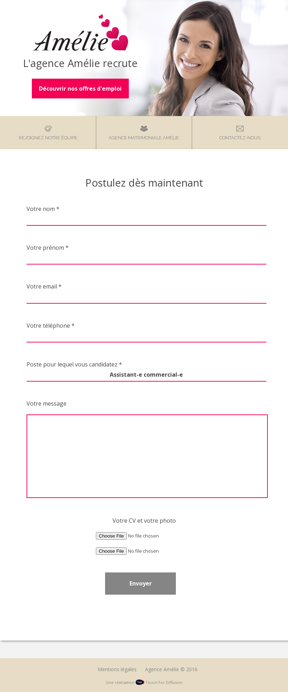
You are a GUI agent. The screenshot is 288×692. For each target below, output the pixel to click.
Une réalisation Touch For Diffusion (144, 682)
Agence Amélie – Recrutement (80, 32)
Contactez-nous (239, 137)
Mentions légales (117, 669)
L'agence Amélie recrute (80, 63)
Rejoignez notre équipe (48, 137)
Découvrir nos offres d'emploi (80, 88)
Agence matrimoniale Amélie (144, 137)
